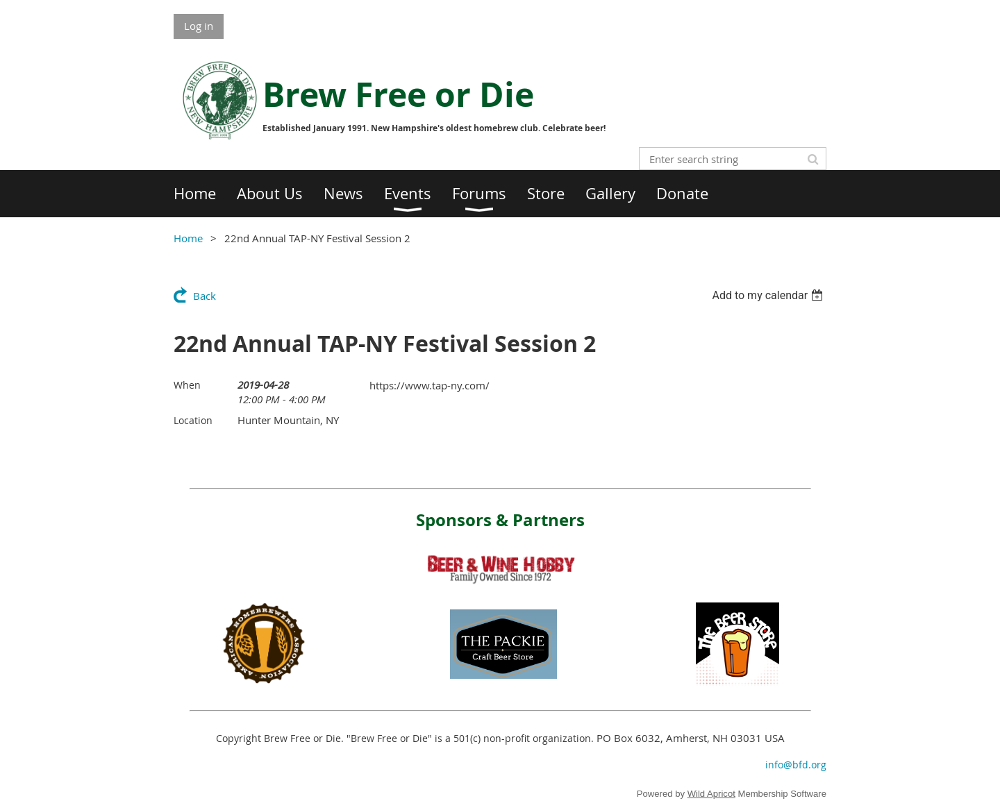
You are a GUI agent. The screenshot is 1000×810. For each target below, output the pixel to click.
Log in (198, 26)
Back (204, 296)
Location (193, 420)
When (187, 384)
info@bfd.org (795, 764)
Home (188, 238)
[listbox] (769, 295)
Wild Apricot (711, 793)
